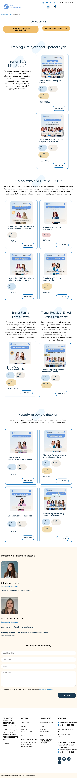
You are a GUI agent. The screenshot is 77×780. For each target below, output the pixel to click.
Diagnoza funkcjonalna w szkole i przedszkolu (54, 456)
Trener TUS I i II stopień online (50, 82)
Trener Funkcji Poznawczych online (16, 368)
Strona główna (6, 15)
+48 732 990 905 (8, 636)
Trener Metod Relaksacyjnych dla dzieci (20, 458)
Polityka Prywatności (46, 690)
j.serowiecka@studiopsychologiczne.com (16, 591)
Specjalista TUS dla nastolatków (52, 279)
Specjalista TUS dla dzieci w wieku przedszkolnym (21, 279)
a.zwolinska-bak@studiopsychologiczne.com (17, 627)
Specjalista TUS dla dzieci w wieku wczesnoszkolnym (21, 228)
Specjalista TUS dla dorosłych (52, 228)
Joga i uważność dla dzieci (20, 516)
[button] (48, 7)
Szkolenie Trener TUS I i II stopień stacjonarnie (51, 140)
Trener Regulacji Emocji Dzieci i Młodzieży (53, 371)
